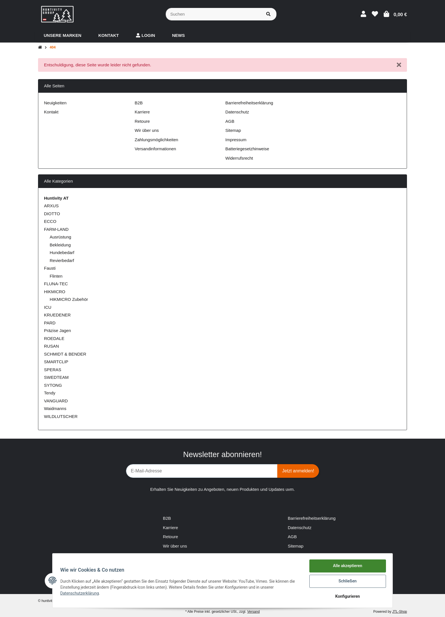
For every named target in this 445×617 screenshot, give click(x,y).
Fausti (50, 268)
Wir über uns (147, 130)
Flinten (56, 276)
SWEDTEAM (56, 377)
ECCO (50, 221)
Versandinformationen (155, 148)
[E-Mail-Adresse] (202, 471)
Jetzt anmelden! (298, 470)
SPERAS (52, 369)
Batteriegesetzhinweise (247, 148)
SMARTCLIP (56, 361)
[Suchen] (213, 14)
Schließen (346, 582)
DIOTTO (52, 213)
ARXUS (51, 205)
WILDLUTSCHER (60, 416)
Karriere (142, 111)
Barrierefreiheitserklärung (249, 102)
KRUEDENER (57, 314)
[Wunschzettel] (375, 14)
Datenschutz (237, 111)
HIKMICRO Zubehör (69, 299)
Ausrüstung (60, 236)
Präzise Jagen (57, 330)
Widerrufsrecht (239, 158)
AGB (229, 121)
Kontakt (51, 111)
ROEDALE (54, 338)
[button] (363, 14)
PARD (50, 322)
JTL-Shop (399, 612)
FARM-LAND (56, 229)
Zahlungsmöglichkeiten (156, 139)
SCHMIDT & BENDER (65, 354)
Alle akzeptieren (346, 567)
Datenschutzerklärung (81, 594)
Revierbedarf (62, 260)
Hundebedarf (62, 252)
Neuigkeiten (55, 102)
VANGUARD (56, 400)
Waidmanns (55, 408)
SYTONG (53, 385)
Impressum (235, 139)
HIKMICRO (54, 291)
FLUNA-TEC (56, 283)
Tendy (49, 392)
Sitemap (233, 130)
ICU (47, 307)
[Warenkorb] (395, 14)
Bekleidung (60, 244)
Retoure (142, 121)
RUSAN (51, 346)
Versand (253, 612)
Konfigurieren (346, 597)
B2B (139, 102)
